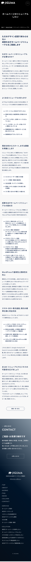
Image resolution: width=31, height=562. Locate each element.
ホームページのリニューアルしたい (11, 533)
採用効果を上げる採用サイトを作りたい (13, 539)
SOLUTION (6, 528)
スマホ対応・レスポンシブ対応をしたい (12, 536)
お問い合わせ (15, 457)
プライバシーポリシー (15, 480)
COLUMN (5, 500)
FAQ (3, 494)
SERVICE (5, 507)
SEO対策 (8, 183)
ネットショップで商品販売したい (11, 541)
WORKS (5, 491)
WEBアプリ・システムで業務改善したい (13, 544)
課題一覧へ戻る (15, 409)
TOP (3, 486)
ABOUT (5, 489)
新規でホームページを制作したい (11, 530)
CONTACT (5, 502)
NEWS (4, 497)
